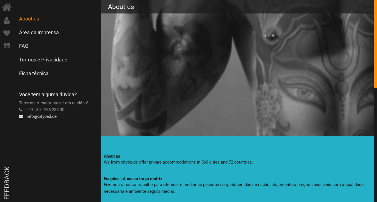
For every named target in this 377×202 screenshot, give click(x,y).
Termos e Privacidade (43, 60)
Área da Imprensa (39, 32)
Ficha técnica (34, 73)
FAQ (23, 46)
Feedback (7, 183)
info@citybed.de (38, 116)
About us (29, 19)
